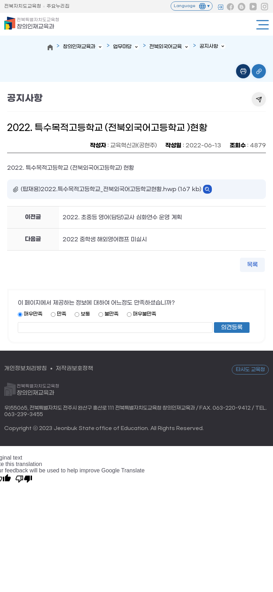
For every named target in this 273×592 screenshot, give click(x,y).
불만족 (111, 314)
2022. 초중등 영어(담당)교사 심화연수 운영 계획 (122, 217)
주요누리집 (58, 6)
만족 (61, 314)
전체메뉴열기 (262, 25)
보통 (85, 314)
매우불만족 (144, 314)
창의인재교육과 (38, 23)
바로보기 (207, 189)
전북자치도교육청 (22, 6)
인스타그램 (264, 7)
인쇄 (243, 71)
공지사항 (208, 46)
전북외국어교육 (165, 47)
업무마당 (122, 47)
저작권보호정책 (74, 368)
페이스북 (230, 7)
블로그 (242, 7)
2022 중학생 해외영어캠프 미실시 (105, 239)
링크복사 (259, 71)
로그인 (220, 7)
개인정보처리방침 (25, 368)
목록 (252, 264)
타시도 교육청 (250, 370)
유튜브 (253, 7)
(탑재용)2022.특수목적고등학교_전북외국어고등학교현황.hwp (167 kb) (111, 189)
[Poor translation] (23, 478)
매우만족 (33, 314)
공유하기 (259, 99)
